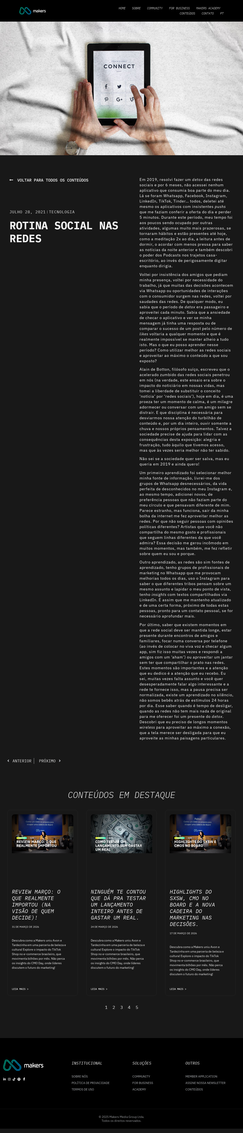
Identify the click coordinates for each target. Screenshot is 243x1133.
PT (222, 13)
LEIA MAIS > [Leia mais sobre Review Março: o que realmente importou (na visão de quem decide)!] (20, 989)
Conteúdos (187, 13)
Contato (208, 13)
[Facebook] (24, 1079)
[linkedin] (4, 1079)
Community (155, 8)
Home (122, 8)
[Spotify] (18, 1079)
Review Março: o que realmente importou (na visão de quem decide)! (36, 904)
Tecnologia (62, 211)
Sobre (136, 8)
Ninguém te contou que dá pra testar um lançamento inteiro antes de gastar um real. (118, 904)
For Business (179, 8)
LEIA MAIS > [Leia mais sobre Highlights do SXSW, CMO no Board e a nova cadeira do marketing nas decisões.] (178, 989)
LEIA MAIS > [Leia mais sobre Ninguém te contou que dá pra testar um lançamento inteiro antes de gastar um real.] (99, 989)
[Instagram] (9, 1079)
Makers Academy (208, 8)
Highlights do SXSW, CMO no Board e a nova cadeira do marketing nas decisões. (192, 907)
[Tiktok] (14, 1079)
